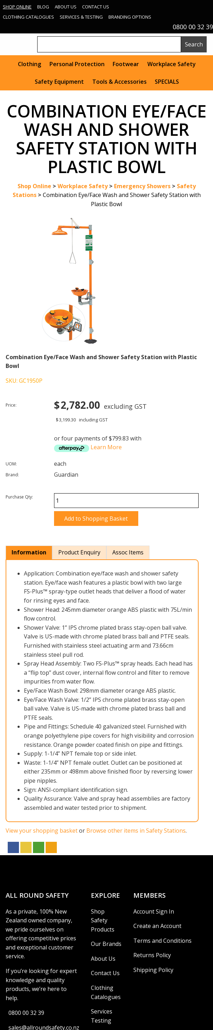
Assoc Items (128, 552)
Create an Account (157, 926)
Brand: (12, 475)
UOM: (11, 464)
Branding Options (129, 17)
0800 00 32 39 (26, 1013)
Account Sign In (153, 911)
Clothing (29, 64)
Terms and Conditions (162, 941)
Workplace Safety (171, 64)
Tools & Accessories (119, 81)
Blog (43, 7)
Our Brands (106, 944)
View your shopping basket (42, 830)
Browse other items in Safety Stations (136, 830)
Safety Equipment (59, 81)
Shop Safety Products (102, 920)
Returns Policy (152, 955)
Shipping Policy (153, 970)
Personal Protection (77, 64)
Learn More (106, 447)
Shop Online (17, 7)
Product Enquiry (79, 552)
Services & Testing (81, 17)
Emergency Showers (142, 186)
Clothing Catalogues (28, 17)
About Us (65, 7)
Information (29, 552)
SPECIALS (167, 81)
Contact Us (95, 7)
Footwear (126, 64)
